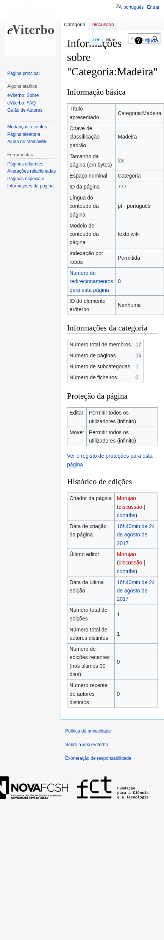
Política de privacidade (88, 731)
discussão (130, 507)
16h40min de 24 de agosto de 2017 (136, 534)
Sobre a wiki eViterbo (86, 744)
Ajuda (151, 40)
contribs (126, 515)
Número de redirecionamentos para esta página (91, 281)
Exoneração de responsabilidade (98, 758)
